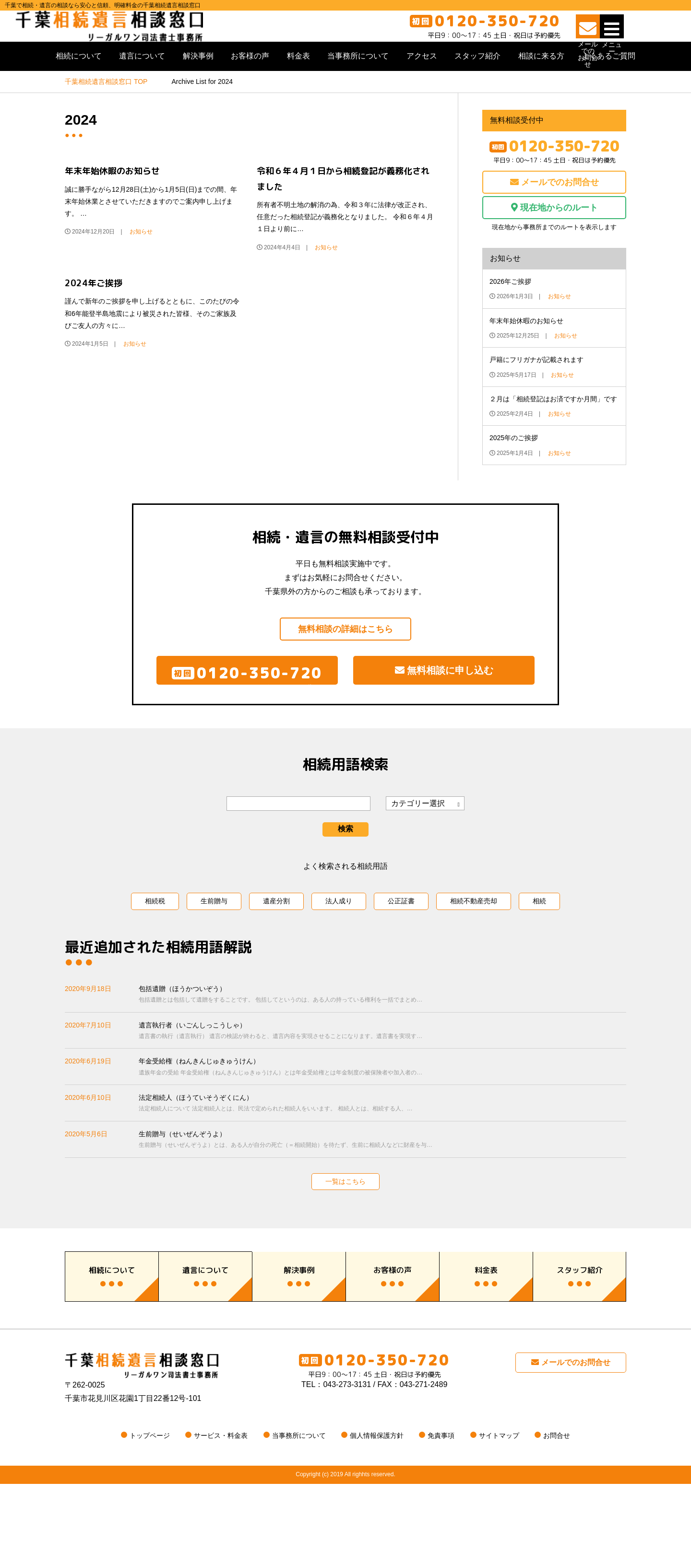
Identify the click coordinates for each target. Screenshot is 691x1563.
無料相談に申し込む (444, 703)
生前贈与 (214, 941)
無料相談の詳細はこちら (345, 655)
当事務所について (358, 82)
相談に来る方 (541, 82)
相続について (79, 82)
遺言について (142, 82)
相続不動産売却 (473, 941)
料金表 (298, 82)
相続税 (155, 941)
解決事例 (198, 82)
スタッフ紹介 (477, 82)
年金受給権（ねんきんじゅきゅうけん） (382, 1108)
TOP (106, 108)
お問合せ (556, 1515)
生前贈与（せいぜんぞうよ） (382, 1181)
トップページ (150, 1515)
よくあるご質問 (608, 82)
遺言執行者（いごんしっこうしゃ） (382, 1072)
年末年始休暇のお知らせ (112, 197)
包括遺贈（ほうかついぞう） (382, 1036)
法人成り (338, 941)
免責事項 (441, 1515)
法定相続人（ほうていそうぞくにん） (382, 1144)
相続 (539, 941)
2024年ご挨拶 (93, 309)
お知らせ (141, 258)
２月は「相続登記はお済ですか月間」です (553, 425)
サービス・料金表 (221, 1515)
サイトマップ (499, 1515)
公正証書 (401, 941)
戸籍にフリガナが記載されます (536, 386)
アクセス (421, 82)
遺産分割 (276, 941)
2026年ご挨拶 (510, 308)
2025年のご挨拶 (513, 464)
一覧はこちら (345, 1222)
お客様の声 (250, 82)
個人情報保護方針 (377, 1515)
